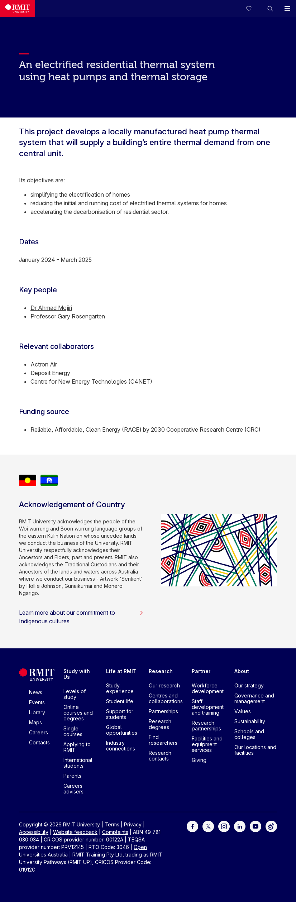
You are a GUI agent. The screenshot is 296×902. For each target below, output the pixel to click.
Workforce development (208, 688)
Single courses (72, 731)
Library (37, 712)
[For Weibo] (271, 826)
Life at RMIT (121, 671)
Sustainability (249, 721)
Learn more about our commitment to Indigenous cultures (81, 617)
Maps (35, 722)
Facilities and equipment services (207, 744)
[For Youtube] (255, 826)
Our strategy (249, 685)
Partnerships (163, 711)
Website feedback (75, 832)
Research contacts (160, 756)
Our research (164, 685)
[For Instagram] (224, 826)
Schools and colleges (249, 734)
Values (242, 711)
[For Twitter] (208, 826)
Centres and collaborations (166, 698)
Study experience (120, 688)
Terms (112, 824)
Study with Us (76, 674)
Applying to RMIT (77, 747)
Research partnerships (206, 725)
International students (77, 763)
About (241, 671)
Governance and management (254, 698)
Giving (199, 760)
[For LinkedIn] (239, 826)
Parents (72, 776)
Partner (201, 671)
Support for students (119, 714)
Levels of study (74, 694)
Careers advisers (73, 789)
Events (37, 702)
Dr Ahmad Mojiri (51, 307)
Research (161, 671)
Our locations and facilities (255, 750)
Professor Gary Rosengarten (67, 316)
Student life (119, 701)
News (35, 692)
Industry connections (120, 746)
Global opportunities (121, 730)
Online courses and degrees (78, 712)
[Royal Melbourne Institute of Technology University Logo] (17, 8)
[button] (270, 8)
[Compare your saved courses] (253, 8)
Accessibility (33, 832)
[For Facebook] (192, 826)
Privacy (133, 824)
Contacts (39, 742)
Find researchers (163, 740)
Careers (38, 732)
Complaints (115, 832)
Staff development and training (208, 707)
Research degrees (160, 724)
